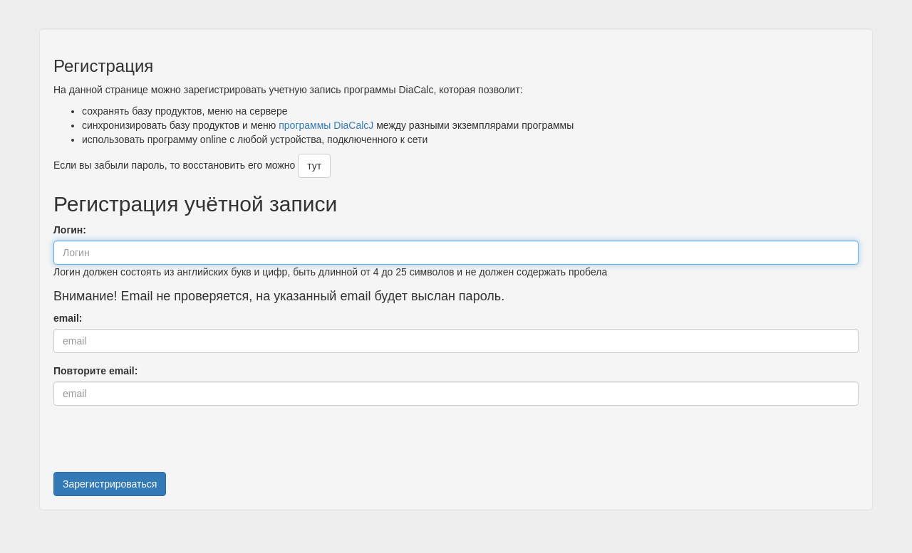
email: (67, 318)
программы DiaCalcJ (326, 125)
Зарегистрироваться (110, 484)
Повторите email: (95, 370)
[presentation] (161, 444)
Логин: (69, 230)
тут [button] (314, 166)
